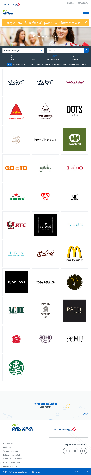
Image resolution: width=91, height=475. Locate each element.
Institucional (82, 3)
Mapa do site (8, 443)
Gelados (85, 64)
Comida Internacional (59, 64)
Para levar (31, 64)
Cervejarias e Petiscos (43, 64)
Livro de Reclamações (11, 462)
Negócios (70, 3)
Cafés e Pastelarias (19, 64)
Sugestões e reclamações (12, 458)
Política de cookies (10, 466)
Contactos (7, 447)
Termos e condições (10, 451)
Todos (9, 64)
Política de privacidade (12, 454)
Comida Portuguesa (74, 64)
